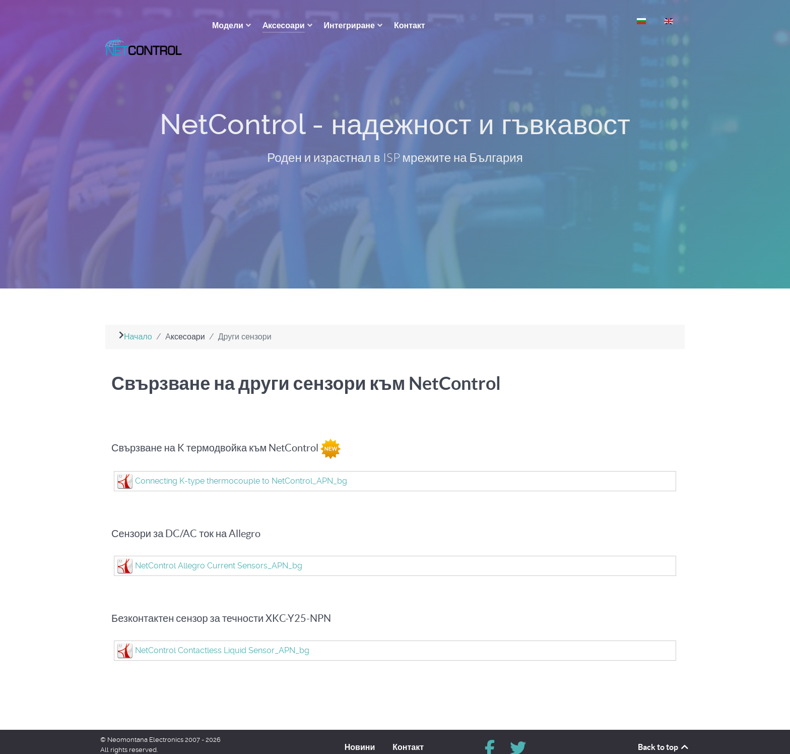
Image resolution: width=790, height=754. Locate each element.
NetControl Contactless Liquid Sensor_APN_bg (222, 632)
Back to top (664, 728)
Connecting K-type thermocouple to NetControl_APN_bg (241, 463)
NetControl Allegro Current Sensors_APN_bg (218, 547)
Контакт (408, 728)
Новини (360, 728)
